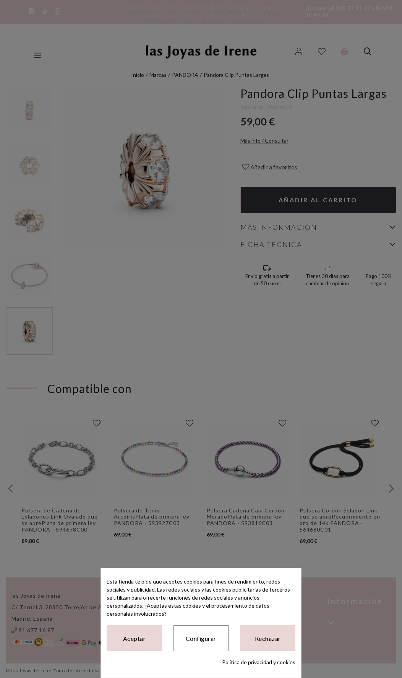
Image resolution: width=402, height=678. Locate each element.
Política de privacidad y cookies (258, 662)
